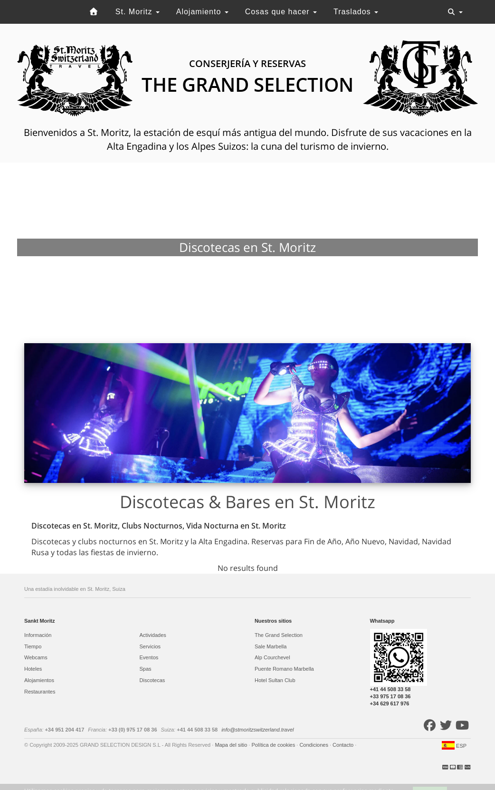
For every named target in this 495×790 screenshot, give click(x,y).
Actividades (153, 635)
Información (37, 635)
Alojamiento (202, 12)
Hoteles (33, 669)
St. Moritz (137, 12)
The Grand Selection (279, 635)
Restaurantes (39, 691)
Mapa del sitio (231, 745)
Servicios (150, 646)
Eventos (149, 657)
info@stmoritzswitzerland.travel (257, 729)
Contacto (344, 745)
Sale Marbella (270, 646)
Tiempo (32, 646)
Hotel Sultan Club (275, 680)
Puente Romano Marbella (284, 669)
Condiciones (314, 745)
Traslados (355, 12)
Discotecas (152, 680)
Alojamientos (39, 680)
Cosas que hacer (281, 12)
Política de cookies (273, 745)
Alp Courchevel (272, 657)
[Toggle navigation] (455, 12)
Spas (146, 669)
